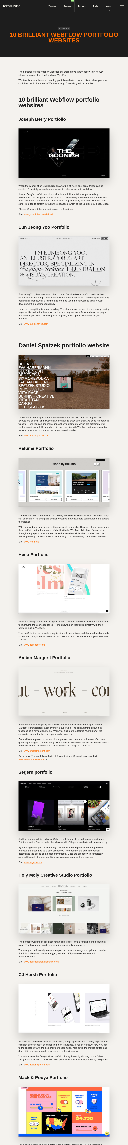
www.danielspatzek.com (36, 435)
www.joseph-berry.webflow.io (39, 214)
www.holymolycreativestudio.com (41, 962)
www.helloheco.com (34, 645)
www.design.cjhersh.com (37, 1064)
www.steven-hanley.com (31, 759)
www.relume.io (31, 542)
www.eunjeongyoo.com (36, 324)
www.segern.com (33, 862)
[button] (122, 6)
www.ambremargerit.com (37, 751)
